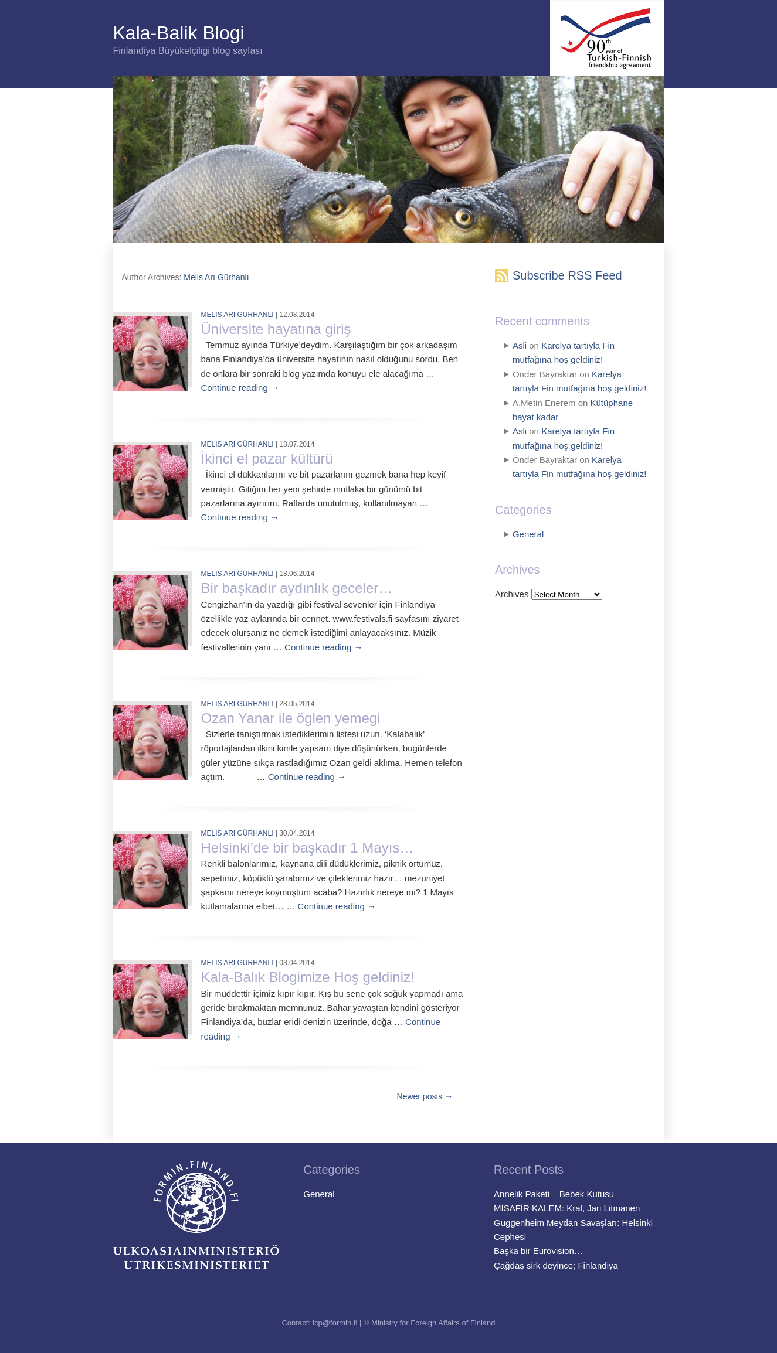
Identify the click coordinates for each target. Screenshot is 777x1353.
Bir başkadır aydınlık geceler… (297, 588)
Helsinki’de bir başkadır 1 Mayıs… (307, 848)
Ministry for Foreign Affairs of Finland (433, 1322)
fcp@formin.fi (335, 1322)
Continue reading (240, 388)
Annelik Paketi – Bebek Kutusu (554, 1194)
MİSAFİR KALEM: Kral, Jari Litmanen (567, 1208)
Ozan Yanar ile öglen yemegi (291, 718)
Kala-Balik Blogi (179, 32)
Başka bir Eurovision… (538, 1251)
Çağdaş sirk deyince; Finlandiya (556, 1265)
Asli (520, 345)
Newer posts (425, 1096)
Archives (512, 594)
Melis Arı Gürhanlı (216, 277)
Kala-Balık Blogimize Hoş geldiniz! (308, 977)
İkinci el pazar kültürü (267, 458)
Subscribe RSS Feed (567, 275)
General (528, 534)
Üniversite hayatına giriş (276, 329)
